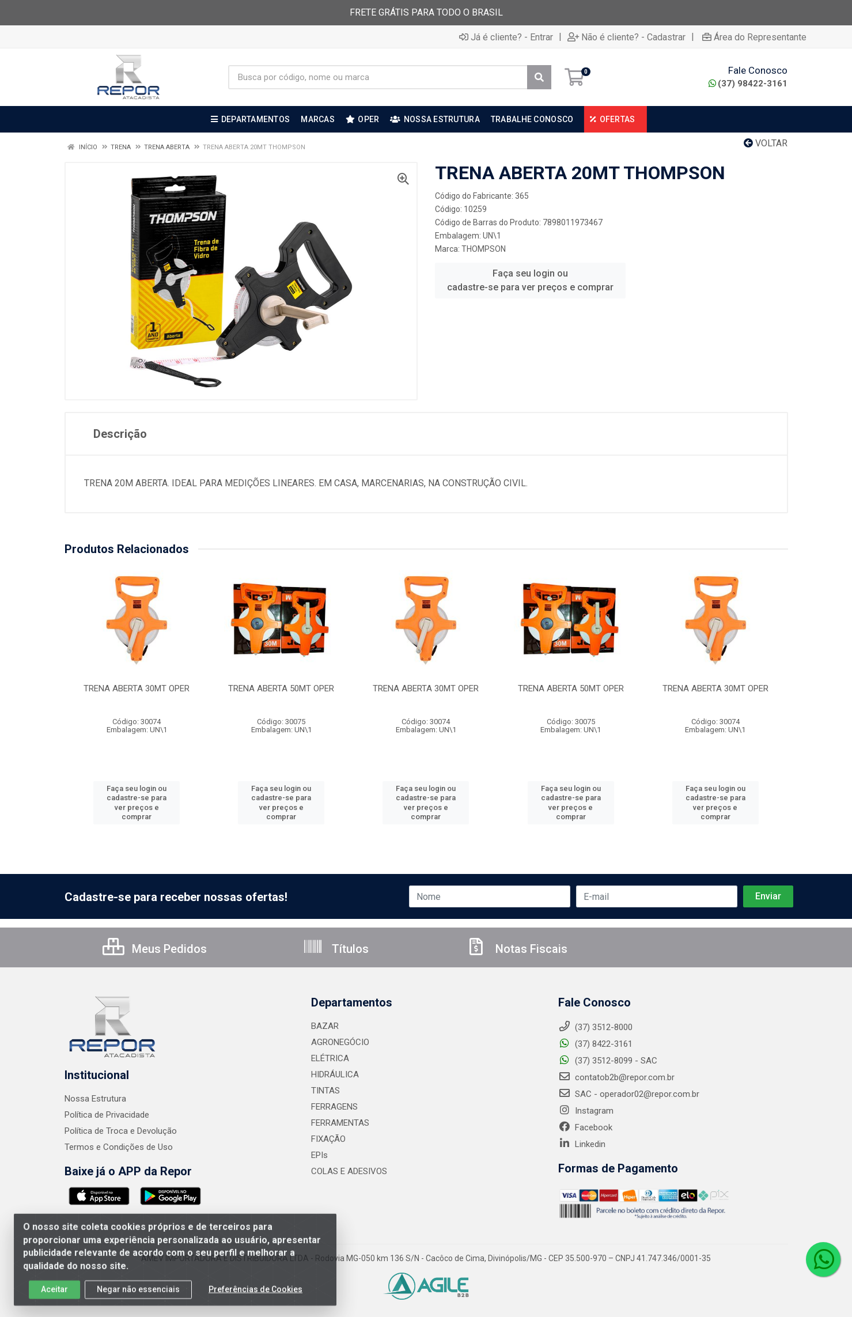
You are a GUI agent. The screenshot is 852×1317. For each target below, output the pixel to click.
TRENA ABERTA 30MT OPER (137, 688)
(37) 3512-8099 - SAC (607, 1060)
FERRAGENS (334, 1107)
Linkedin (581, 1144)
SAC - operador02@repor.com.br (628, 1094)
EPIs (319, 1155)
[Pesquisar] (539, 77)
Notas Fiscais (516, 949)
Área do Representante (754, 36)
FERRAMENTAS (340, 1123)
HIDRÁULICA (335, 1074)
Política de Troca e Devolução (121, 1131)
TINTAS (325, 1090)
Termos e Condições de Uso (119, 1147)
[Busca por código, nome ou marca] (378, 77)
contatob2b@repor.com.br (616, 1077)
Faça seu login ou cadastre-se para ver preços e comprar (530, 280)
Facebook (585, 1127)
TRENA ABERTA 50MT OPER (281, 688)
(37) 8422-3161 (595, 1044)
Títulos (335, 949)
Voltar (765, 143)
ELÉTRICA (330, 1058)
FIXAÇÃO (328, 1139)
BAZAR (325, 1026)
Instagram (586, 1111)
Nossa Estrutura (95, 1098)
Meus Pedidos (155, 949)
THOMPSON (483, 248)
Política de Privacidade (107, 1115)
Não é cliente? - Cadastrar (626, 36)
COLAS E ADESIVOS (349, 1171)
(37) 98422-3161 (748, 83)
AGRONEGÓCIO (340, 1042)
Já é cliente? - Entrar (506, 36)
